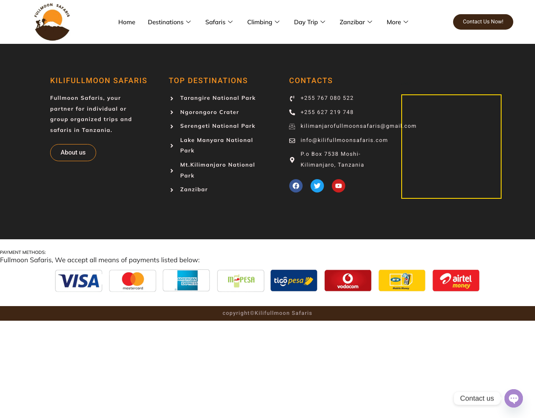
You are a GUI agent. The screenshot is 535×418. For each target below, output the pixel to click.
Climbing (266, 22)
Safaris (221, 22)
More (402, 22)
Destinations (171, 22)
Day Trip (313, 22)
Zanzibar (360, 22)
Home (127, 22)
